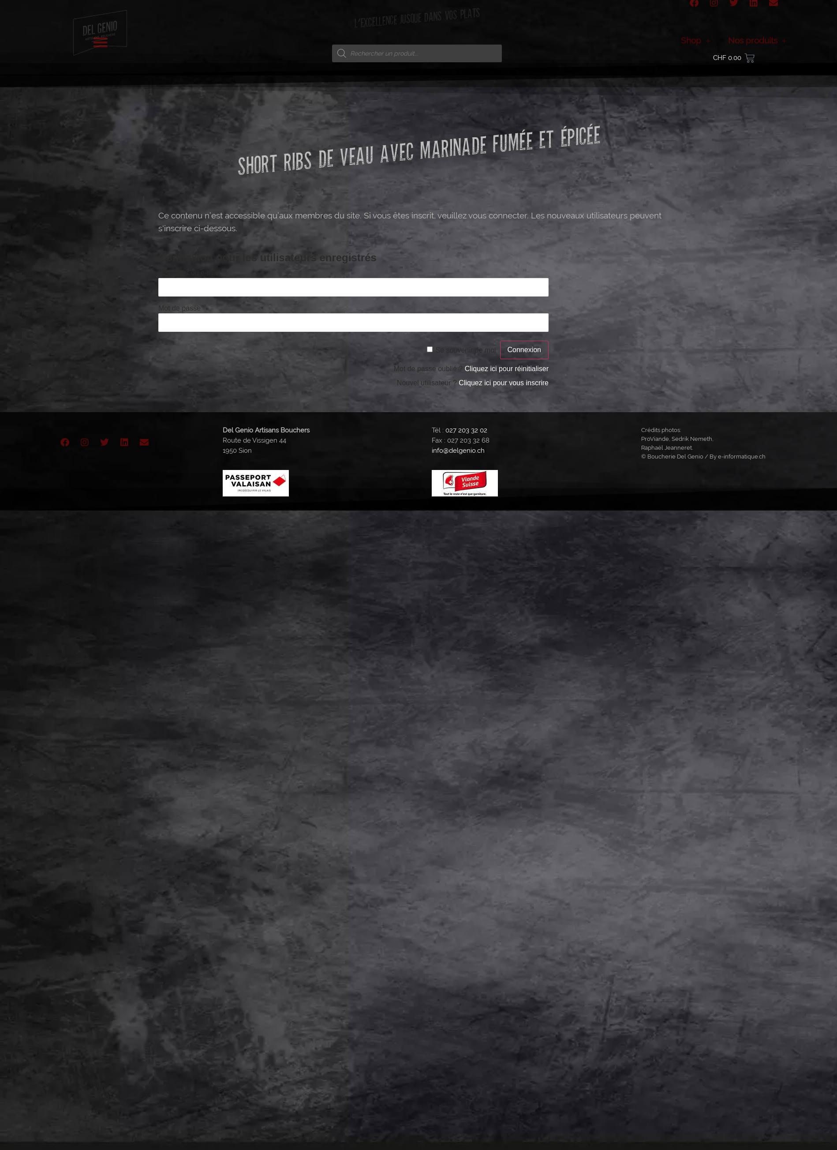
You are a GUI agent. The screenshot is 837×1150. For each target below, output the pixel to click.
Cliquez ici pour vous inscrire (504, 383)
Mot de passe (179, 308)
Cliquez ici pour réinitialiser (507, 368)
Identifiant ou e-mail (189, 273)
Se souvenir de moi (466, 350)
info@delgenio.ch (458, 451)
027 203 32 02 (466, 430)
